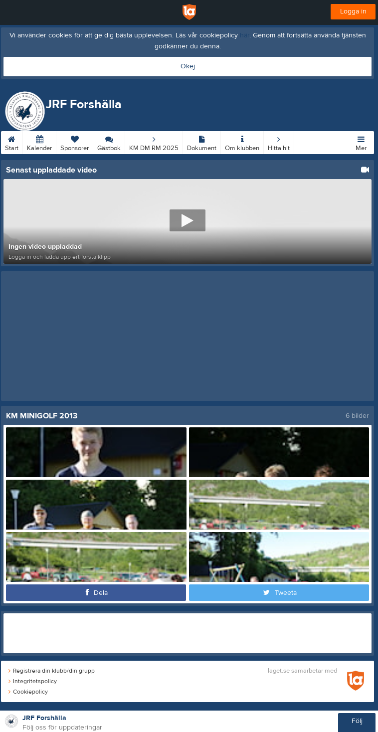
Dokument (201, 141)
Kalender (39, 141)
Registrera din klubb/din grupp (51, 671)
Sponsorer (74, 141)
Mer (361, 141)
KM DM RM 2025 (154, 141)
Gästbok (109, 141)
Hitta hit (279, 141)
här (244, 35)
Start (11, 141)
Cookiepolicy (28, 692)
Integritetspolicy (32, 681)
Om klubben (242, 141)
